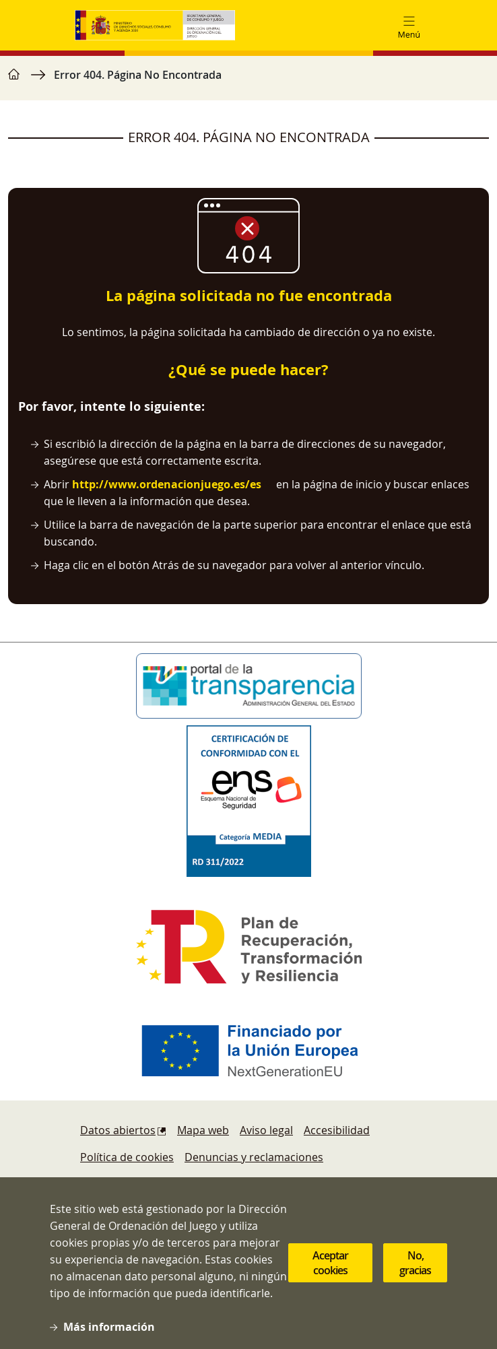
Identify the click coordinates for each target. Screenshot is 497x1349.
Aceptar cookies (330, 1280)
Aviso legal (266, 1130)
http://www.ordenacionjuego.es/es (166, 484)
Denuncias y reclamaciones (254, 1157)
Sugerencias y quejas (133, 1184)
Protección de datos (259, 1184)
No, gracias (415, 1280)
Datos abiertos (118, 1130)
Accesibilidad (337, 1130)
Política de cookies (127, 1157)
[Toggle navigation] (408, 25)
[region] (248, 81)
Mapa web (203, 1130)
